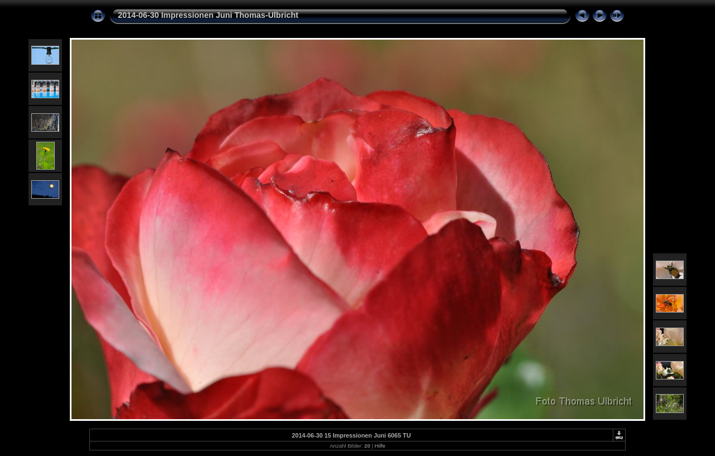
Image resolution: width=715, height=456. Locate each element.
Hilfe (380, 446)
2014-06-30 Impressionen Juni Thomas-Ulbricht (208, 15)
